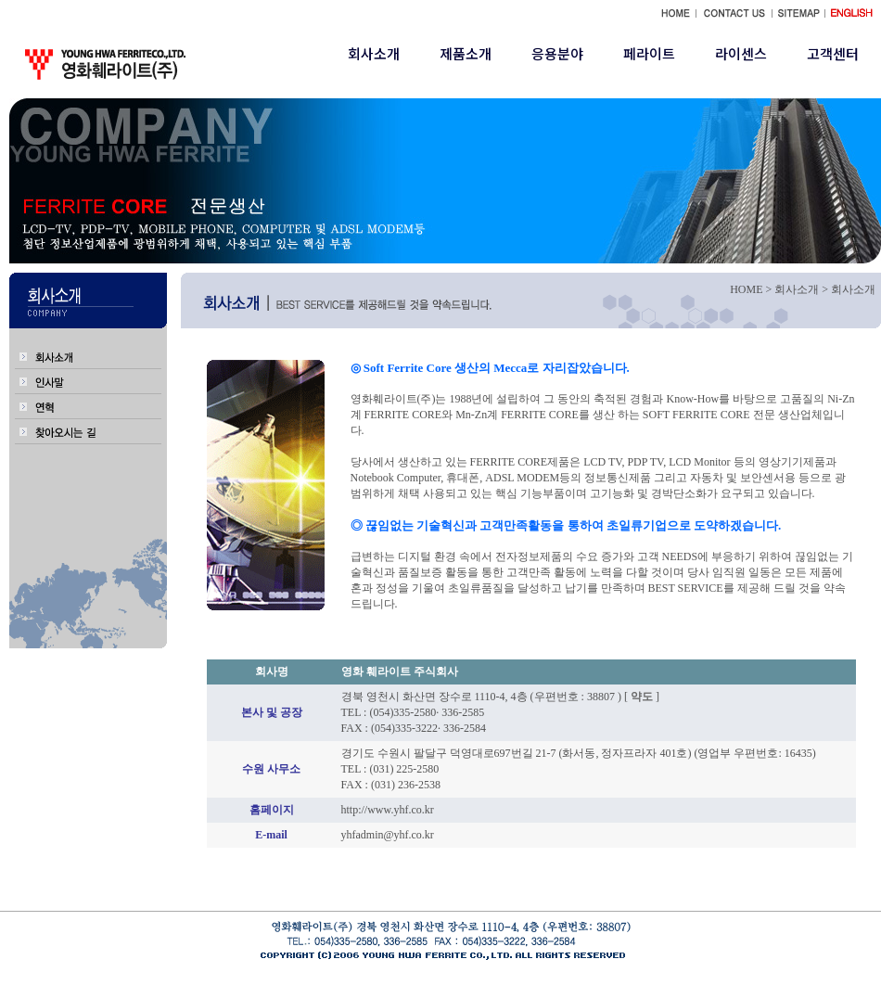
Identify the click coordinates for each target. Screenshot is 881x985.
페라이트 (649, 53)
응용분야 (557, 53)
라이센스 (741, 53)
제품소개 (466, 53)
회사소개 (374, 53)
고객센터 (833, 53)
